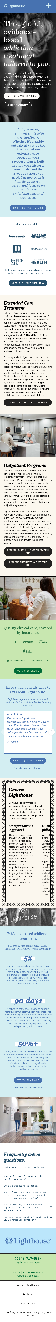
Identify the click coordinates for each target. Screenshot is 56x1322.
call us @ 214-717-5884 (28, 208)
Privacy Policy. (39, 1312)
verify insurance (17, 105)
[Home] (22, 5)
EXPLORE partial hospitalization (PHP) (28, 551)
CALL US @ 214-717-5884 (21, 96)
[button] (52, 732)
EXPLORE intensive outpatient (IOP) (28, 563)
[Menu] (48, 5)
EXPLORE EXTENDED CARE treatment (28, 402)
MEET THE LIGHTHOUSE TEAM (28, 283)
